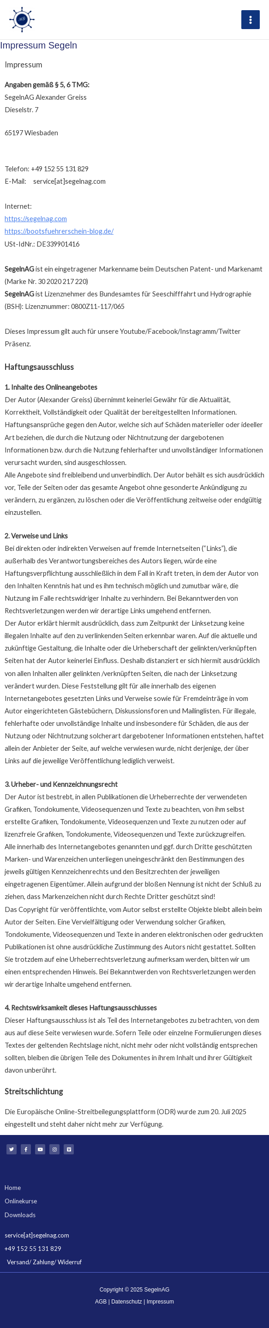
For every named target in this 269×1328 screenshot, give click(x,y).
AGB (101, 1300)
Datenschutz (126, 1300)
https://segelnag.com (36, 217)
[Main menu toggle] (250, 19)
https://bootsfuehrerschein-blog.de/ (59, 230)
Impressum (160, 1300)
